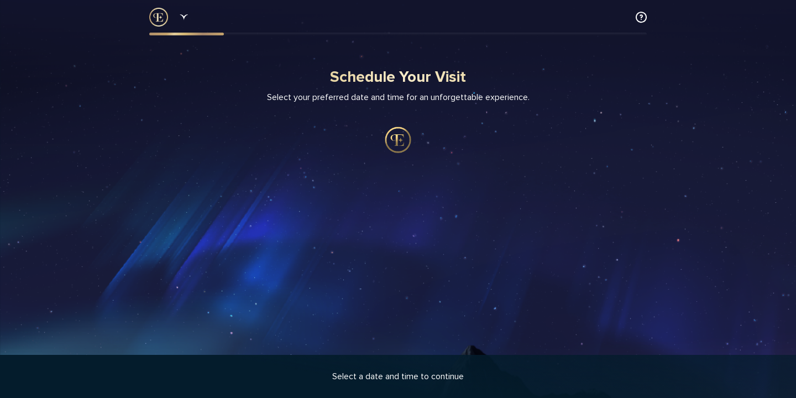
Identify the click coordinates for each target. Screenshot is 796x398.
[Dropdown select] (182, 17)
